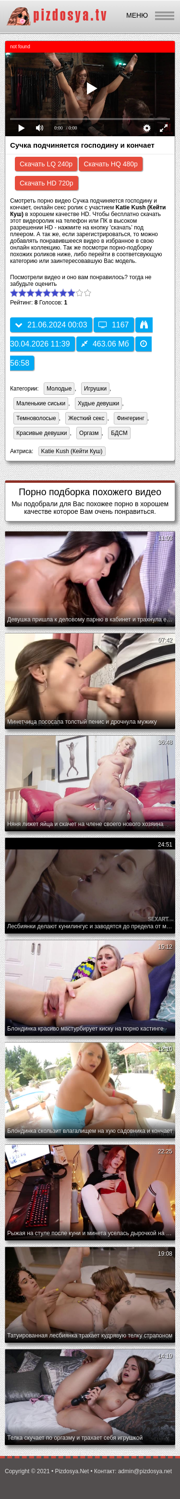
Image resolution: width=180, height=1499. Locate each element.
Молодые (59, 388)
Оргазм (88, 433)
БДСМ (119, 433)
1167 (113, 325)
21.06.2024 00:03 (51, 325)
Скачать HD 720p (46, 183)
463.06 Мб (105, 344)
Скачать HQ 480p (110, 164)
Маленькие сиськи (40, 403)
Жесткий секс (86, 418)
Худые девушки (98, 403)
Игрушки (95, 388)
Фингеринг (130, 418)
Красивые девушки (41, 433)
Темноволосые (36, 418)
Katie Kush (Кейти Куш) (70, 452)
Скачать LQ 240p (46, 164)
